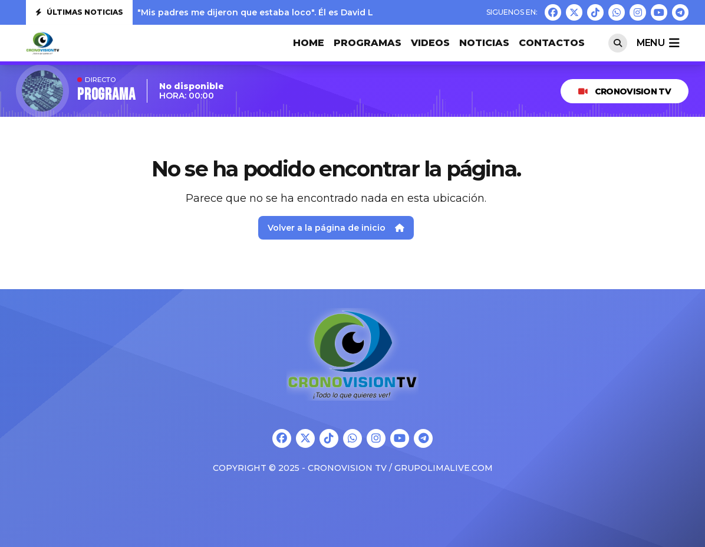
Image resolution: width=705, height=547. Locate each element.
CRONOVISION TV (624, 91)
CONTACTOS (552, 42)
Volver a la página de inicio (336, 227)
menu (658, 43)
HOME (308, 42)
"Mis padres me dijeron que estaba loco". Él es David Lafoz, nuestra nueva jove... (311, 12)
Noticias (484, 42)
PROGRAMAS (367, 42)
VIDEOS (430, 42)
